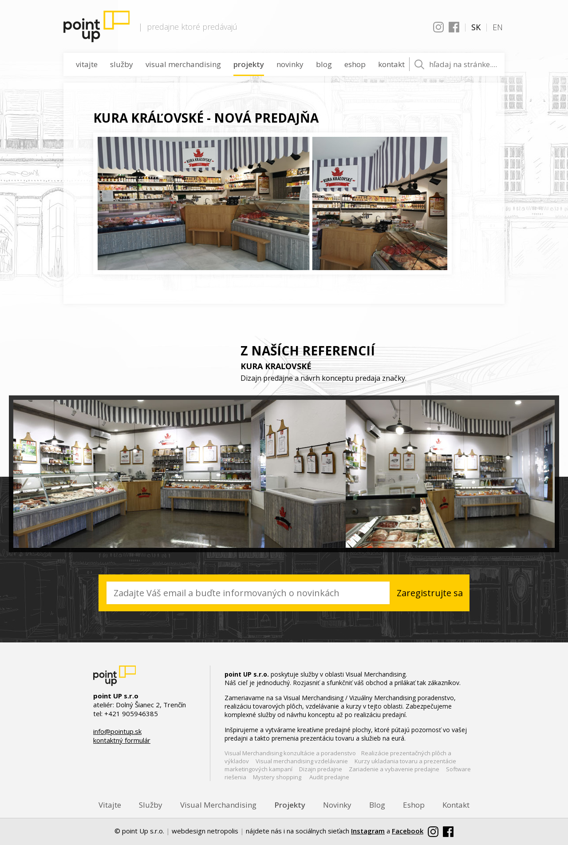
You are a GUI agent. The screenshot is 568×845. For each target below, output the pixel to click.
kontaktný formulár (121, 740)
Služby (121, 64)
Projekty (248, 64)
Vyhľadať (419, 64)
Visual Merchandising (183, 64)
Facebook (454, 27)
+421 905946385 (131, 713)
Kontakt (391, 64)
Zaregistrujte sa (429, 593)
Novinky (290, 64)
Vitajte (87, 64)
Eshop (355, 64)
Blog (324, 64)
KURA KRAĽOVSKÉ (276, 366)
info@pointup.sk (117, 731)
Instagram (438, 27)
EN (498, 27)
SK (476, 27)
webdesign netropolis (205, 830)
